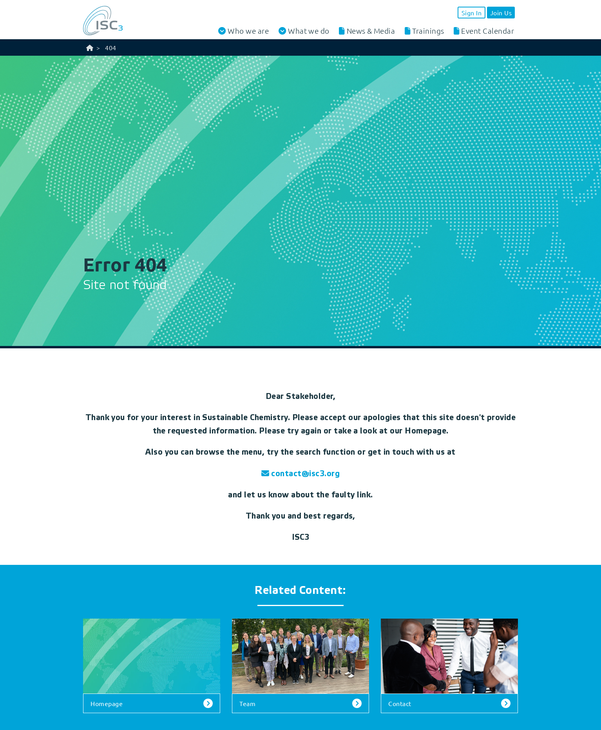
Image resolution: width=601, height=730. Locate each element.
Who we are (248, 31)
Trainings (428, 30)
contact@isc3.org (305, 474)
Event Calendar (487, 30)
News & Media (371, 30)
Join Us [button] (501, 12)
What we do (308, 31)
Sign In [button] (472, 12)
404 (110, 47)
